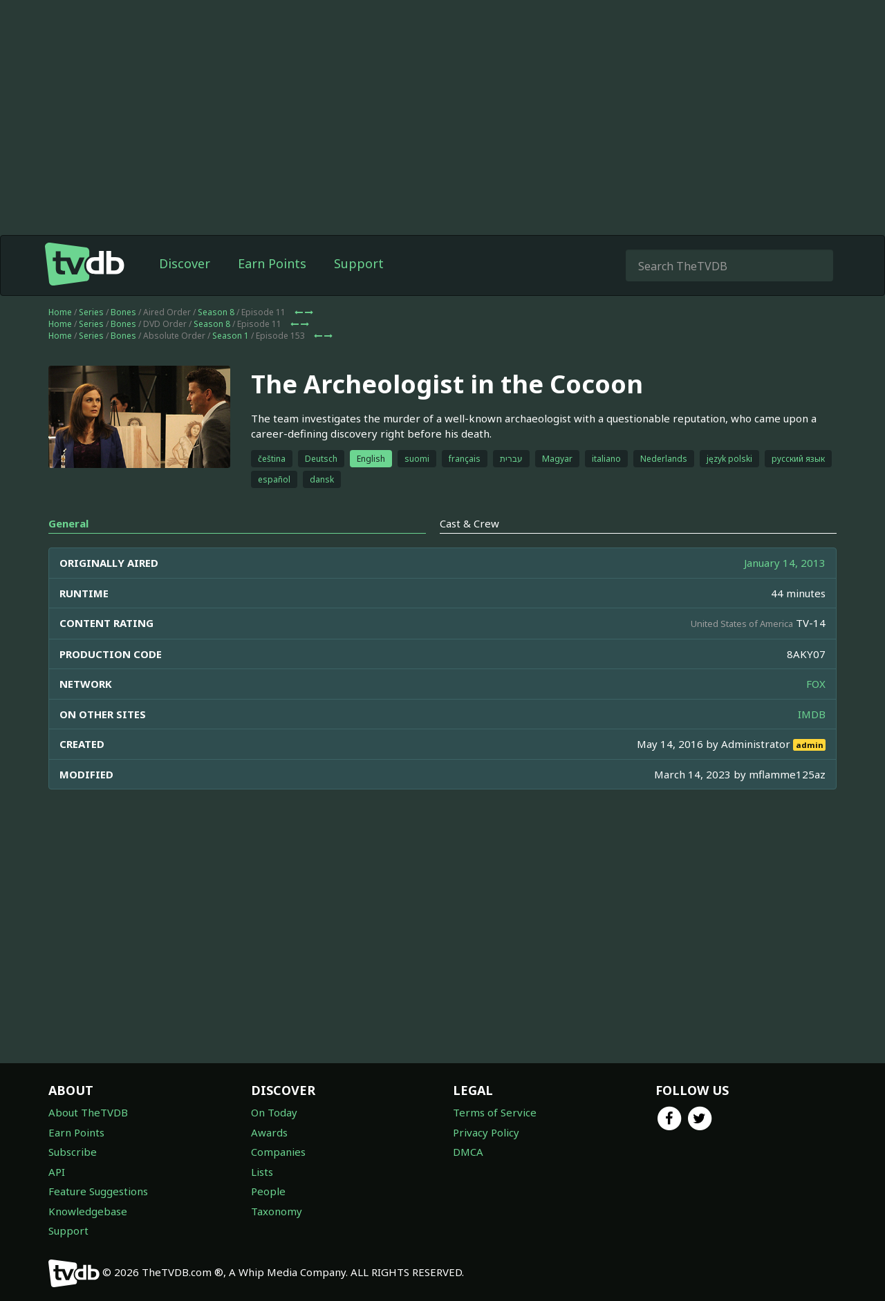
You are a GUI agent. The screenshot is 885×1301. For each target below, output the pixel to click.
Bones (123, 312)
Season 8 (216, 312)
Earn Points (272, 263)
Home (60, 312)
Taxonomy (276, 1211)
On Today (274, 1112)
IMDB (812, 714)
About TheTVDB (88, 1112)
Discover (184, 263)
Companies (278, 1152)
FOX (816, 684)
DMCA (468, 1152)
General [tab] (68, 523)
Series (91, 312)
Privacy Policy (486, 1132)
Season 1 (230, 335)
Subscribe (72, 1152)
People (268, 1191)
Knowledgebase (87, 1211)
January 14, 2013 (785, 563)
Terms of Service (495, 1112)
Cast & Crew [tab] (469, 523)
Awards (269, 1132)
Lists (262, 1172)
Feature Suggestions (98, 1191)
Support (359, 263)
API (56, 1172)
